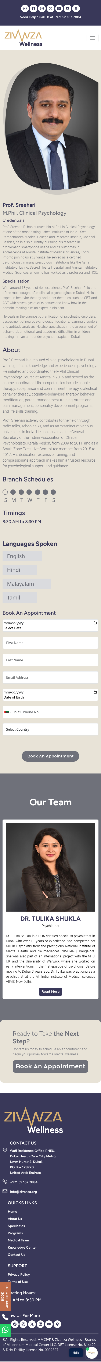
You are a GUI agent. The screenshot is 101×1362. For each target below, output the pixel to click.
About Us (15, 1219)
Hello (76, 1352)
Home (12, 1212)
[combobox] (12, 712)
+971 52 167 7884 (23, 1182)
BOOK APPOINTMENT (5, 1296)
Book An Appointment (50, 756)
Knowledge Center (22, 1247)
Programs (15, 1233)
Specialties (16, 1226)
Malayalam (20, 583)
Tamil (13, 597)
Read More (50, 991)
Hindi (13, 569)
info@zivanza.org (23, 1192)
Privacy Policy (19, 1274)
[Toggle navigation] (92, 38)
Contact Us (16, 1255)
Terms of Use (18, 1282)
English (16, 556)
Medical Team (18, 1240)
